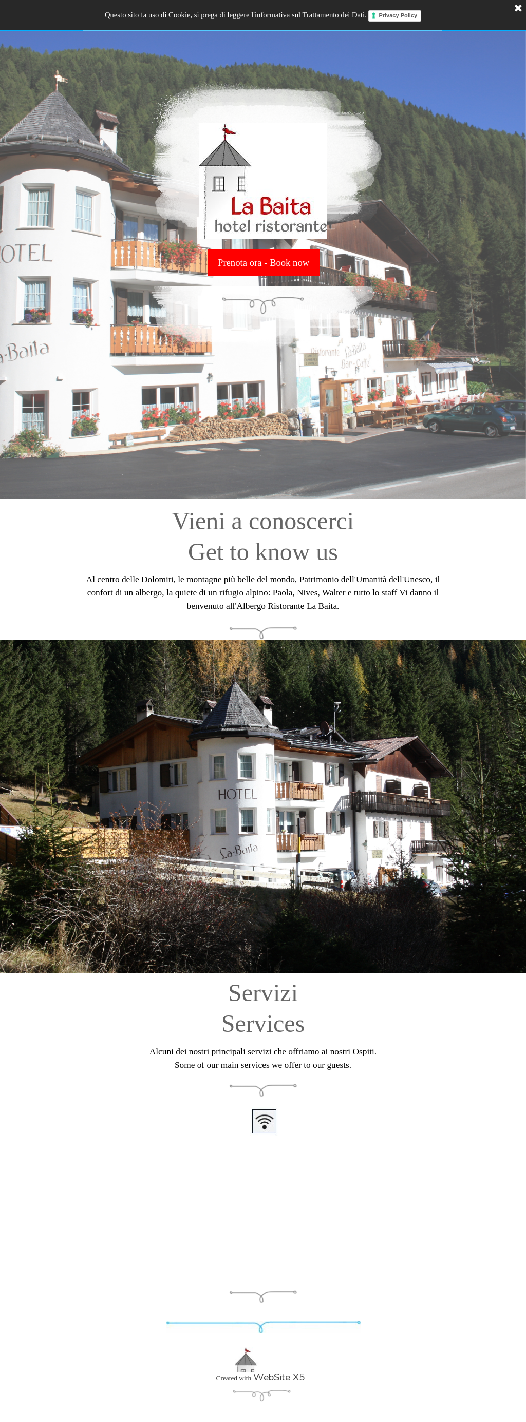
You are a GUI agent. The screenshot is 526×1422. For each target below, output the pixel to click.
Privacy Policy (398, 15)
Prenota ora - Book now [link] (263, 262)
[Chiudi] (518, 9)
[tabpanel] (263, 558)
